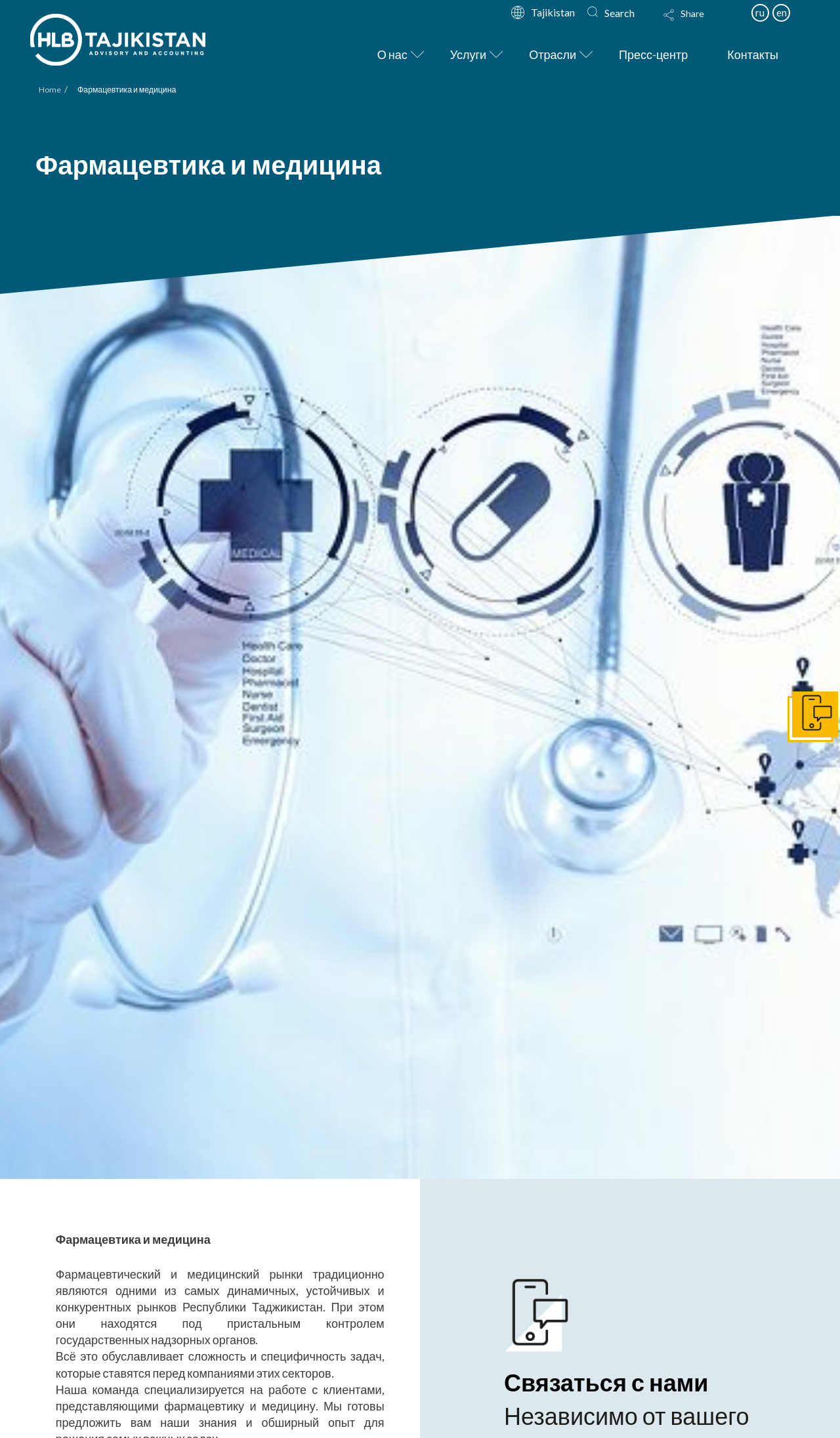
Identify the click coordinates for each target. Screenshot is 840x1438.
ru (760, 12)
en (781, 12)
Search (619, 13)
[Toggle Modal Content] (696, 23)
